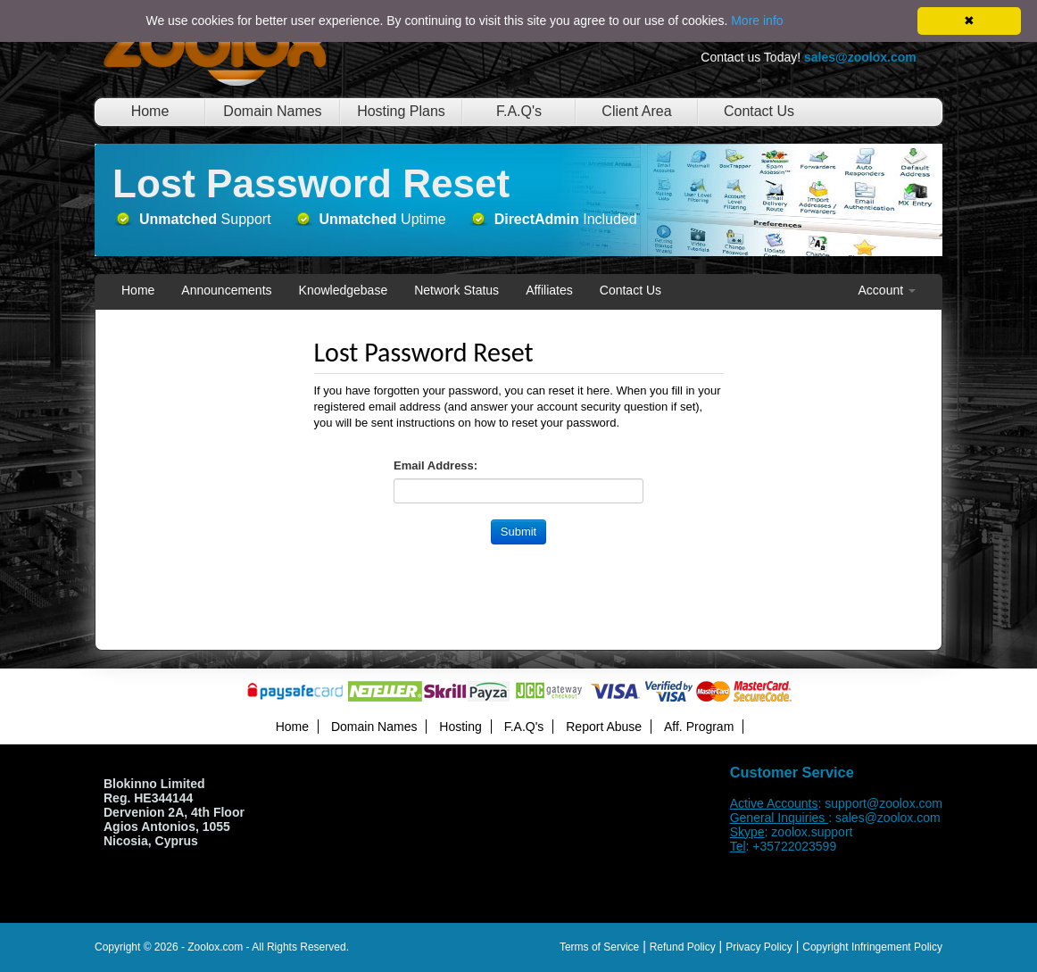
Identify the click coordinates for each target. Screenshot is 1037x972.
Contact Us (759, 111)
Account (887, 290)
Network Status (456, 290)
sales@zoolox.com (888, 817)
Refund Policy (683, 947)
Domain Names (272, 111)
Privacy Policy (759, 947)
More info (757, 20)
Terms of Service (599, 947)
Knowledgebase (343, 290)
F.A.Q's (519, 111)
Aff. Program (699, 726)
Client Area (636, 111)
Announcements (226, 290)
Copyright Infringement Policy (872, 947)
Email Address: (435, 465)
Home (150, 111)
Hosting (460, 726)
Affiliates (549, 290)
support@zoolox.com (883, 803)
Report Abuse (604, 726)
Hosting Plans (401, 111)
